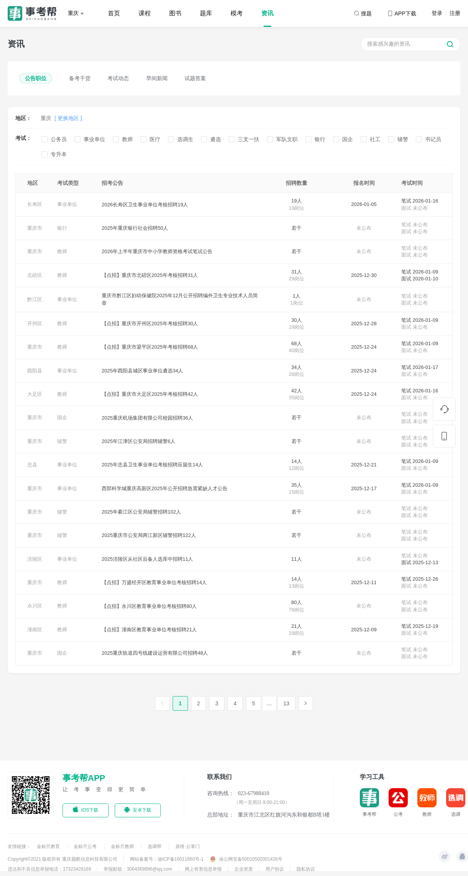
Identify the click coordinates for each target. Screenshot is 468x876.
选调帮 (155, 846)
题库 (206, 13)
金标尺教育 (49, 846)
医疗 (155, 139)
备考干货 (80, 78)
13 (286, 703)
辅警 (402, 139)
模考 (237, 13)
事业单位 (94, 139)
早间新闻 (157, 78)
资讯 (267, 13)
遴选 (215, 139)
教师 (127, 139)
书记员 (433, 139)
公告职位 (35, 78)
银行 (320, 139)
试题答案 (195, 78)
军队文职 (287, 139)
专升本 (59, 154)
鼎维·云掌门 (187, 846)
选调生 (185, 139)
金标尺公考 (86, 846)
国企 (347, 139)
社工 (375, 139)
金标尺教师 (123, 846)
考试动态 (118, 78)
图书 (175, 13)
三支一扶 (248, 139)
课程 (144, 13)
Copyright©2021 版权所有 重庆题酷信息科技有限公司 (62, 859)
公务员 (59, 139)
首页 (114, 13)
